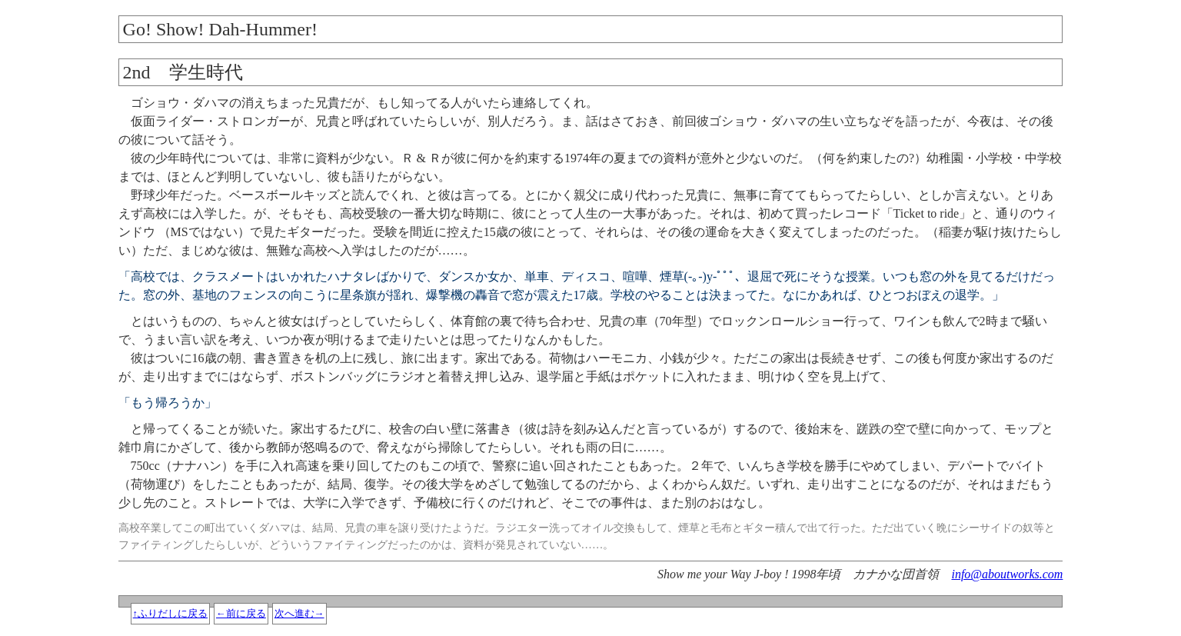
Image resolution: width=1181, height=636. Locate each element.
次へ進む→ (299, 613)
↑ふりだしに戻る (170, 613)
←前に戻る (241, 613)
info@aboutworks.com (1007, 574)
